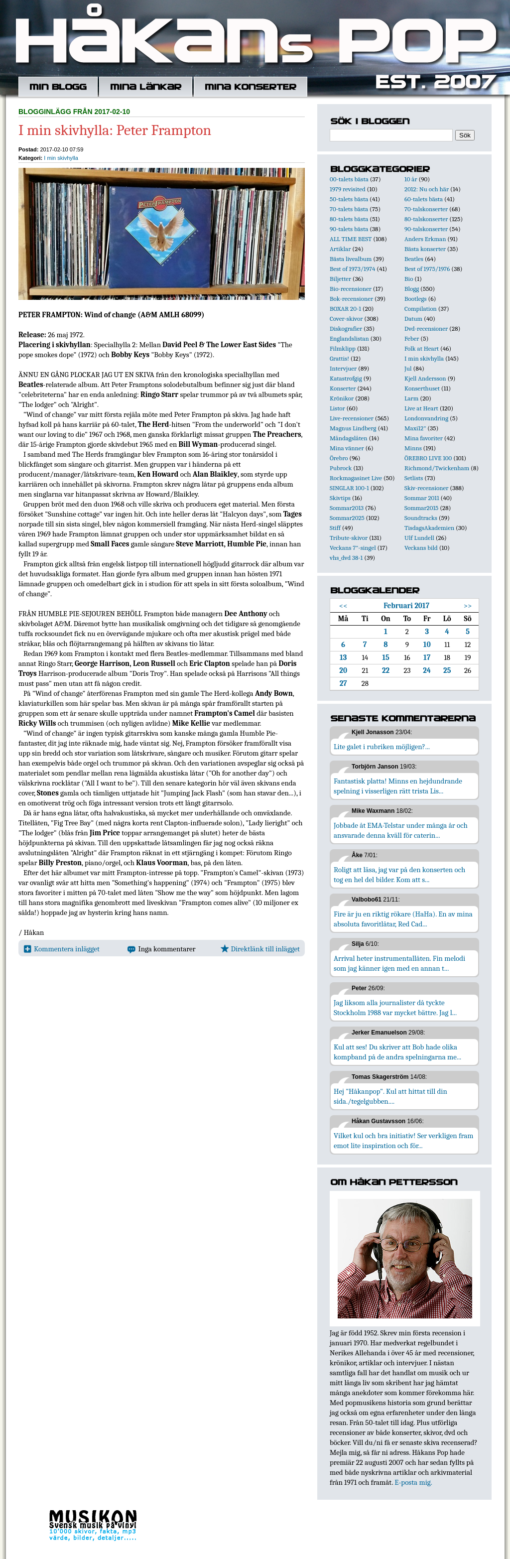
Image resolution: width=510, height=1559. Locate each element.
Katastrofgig (346, 378)
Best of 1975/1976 (427, 268)
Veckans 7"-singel (353, 547)
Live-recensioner (352, 418)
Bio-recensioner (351, 288)
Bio (408, 278)
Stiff (335, 527)
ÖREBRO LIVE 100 (428, 458)
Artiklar (340, 249)
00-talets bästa (349, 179)
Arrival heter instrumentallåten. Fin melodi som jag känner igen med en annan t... (399, 963)
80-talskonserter (426, 219)
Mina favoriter (423, 438)
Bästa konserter (425, 249)
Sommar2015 (421, 508)
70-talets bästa (349, 209)
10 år (410, 179)
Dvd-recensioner (426, 328)
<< (343, 605)
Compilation (420, 308)
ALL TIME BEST (351, 239)
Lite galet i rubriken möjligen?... (382, 746)
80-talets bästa (349, 219)
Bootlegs (415, 298)
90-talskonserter (426, 229)
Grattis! (339, 358)
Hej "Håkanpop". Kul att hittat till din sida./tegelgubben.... (390, 1096)
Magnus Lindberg (353, 428)
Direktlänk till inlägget (260, 948)
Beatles (413, 258)
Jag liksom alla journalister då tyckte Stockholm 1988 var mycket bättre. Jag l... (395, 1007)
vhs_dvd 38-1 (346, 557)
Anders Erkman (425, 239)
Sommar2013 (347, 508)
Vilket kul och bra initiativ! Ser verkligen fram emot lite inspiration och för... (404, 1140)
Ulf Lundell (419, 537)
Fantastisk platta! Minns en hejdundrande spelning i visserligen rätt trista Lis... (398, 786)
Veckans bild (421, 547)
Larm (411, 398)
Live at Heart (421, 408)
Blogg (411, 288)
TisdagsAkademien (429, 527)
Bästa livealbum (351, 258)
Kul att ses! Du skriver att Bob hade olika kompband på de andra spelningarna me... (397, 1051)
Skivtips (340, 498)
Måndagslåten (349, 438)
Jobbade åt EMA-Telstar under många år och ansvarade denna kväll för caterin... (401, 830)
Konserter (343, 388)
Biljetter (340, 278)
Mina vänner (347, 448)
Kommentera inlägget (61, 948)
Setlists (413, 478)
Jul (408, 368)
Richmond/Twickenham (436, 468)
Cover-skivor (346, 318)
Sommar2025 (347, 517)
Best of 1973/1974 (352, 268)
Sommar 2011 (421, 498)
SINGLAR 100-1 (349, 488)
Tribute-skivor (349, 537)
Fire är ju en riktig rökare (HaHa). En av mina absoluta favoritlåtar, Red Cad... (403, 918)
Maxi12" (415, 428)
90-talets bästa (349, 229)
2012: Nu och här (426, 189)
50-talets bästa (349, 199)
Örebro (339, 458)
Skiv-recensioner (426, 488)
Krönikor (342, 398)
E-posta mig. (413, 1482)
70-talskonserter (426, 209)
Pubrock (341, 468)
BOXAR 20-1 (345, 308)
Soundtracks (420, 517)
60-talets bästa (423, 199)
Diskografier (346, 328)
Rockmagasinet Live (356, 478)
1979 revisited (348, 189)
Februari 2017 (406, 605)
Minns (413, 448)
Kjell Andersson (425, 378)
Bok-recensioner (351, 298)
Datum (413, 318)
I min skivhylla (61, 158)
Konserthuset (422, 388)
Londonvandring (426, 418)
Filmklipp (343, 348)
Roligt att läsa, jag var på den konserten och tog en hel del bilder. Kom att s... (399, 874)
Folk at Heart (421, 348)
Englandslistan (349, 338)
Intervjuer (343, 368)
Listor (337, 408)
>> (468, 605)
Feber (411, 338)
